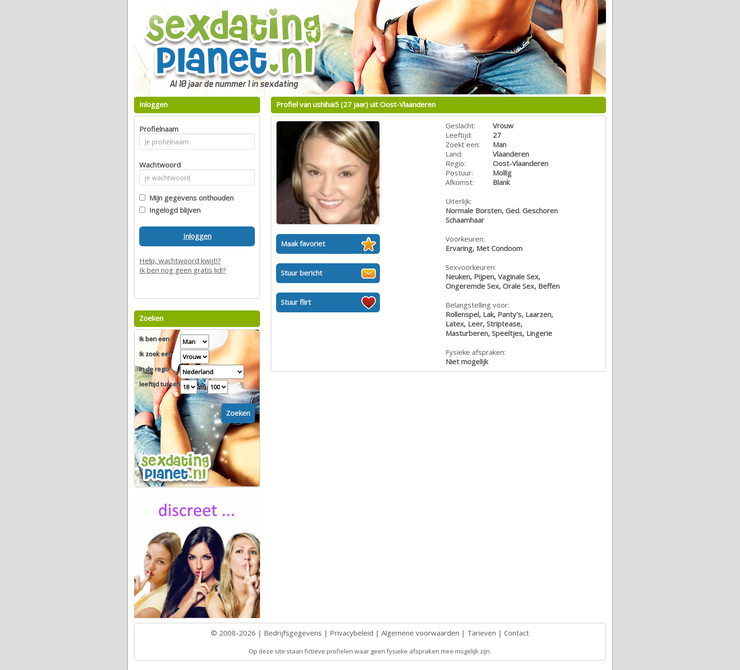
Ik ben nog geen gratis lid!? (182, 270)
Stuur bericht (301, 272)
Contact (516, 632)
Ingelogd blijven (173, 210)
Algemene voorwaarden (420, 632)
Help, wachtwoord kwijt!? (180, 260)
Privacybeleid (351, 632)
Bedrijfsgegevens (293, 632)
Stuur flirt (296, 302)
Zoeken (238, 413)
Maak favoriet (303, 243)
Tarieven (481, 632)
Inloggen (197, 236)
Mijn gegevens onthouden (189, 197)
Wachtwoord (157, 164)
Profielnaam (157, 129)
